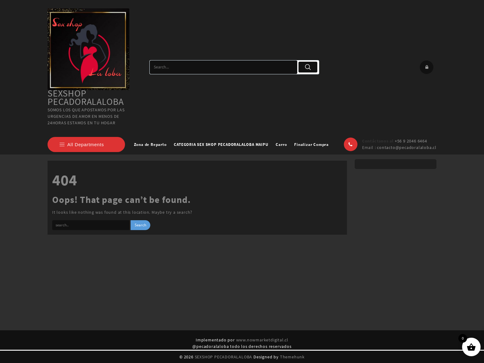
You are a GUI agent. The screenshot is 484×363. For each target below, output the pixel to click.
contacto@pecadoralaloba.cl (406, 147)
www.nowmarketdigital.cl (262, 340)
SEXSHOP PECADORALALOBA (86, 97)
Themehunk (292, 357)
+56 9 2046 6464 (411, 141)
